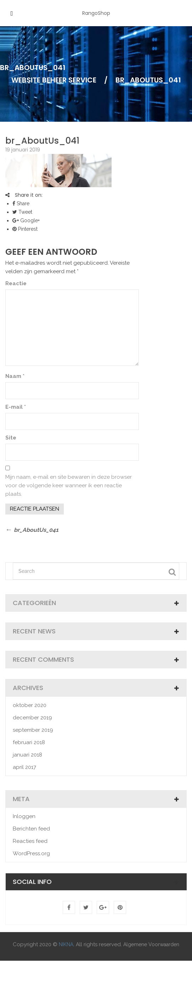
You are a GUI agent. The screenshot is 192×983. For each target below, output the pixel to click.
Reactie (16, 283)
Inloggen (24, 816)
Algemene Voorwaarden (151, 944)
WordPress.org (31, 853)
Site (10, 438)
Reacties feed (30, 841)
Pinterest (25, 229)
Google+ (26, 220)
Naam (14, 376)
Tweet (22, 212)
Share (20, 203)
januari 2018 (27, 755)
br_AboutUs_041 (42, 140)
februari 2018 (29, 742)
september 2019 (33, 730)
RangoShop (96, 13)
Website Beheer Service (53, 80)
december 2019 (32, 717)
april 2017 (24, 767)
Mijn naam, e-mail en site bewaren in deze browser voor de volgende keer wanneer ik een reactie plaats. (68, 485)
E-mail (15, 407)
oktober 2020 (29, 705)
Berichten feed (31, 829)
